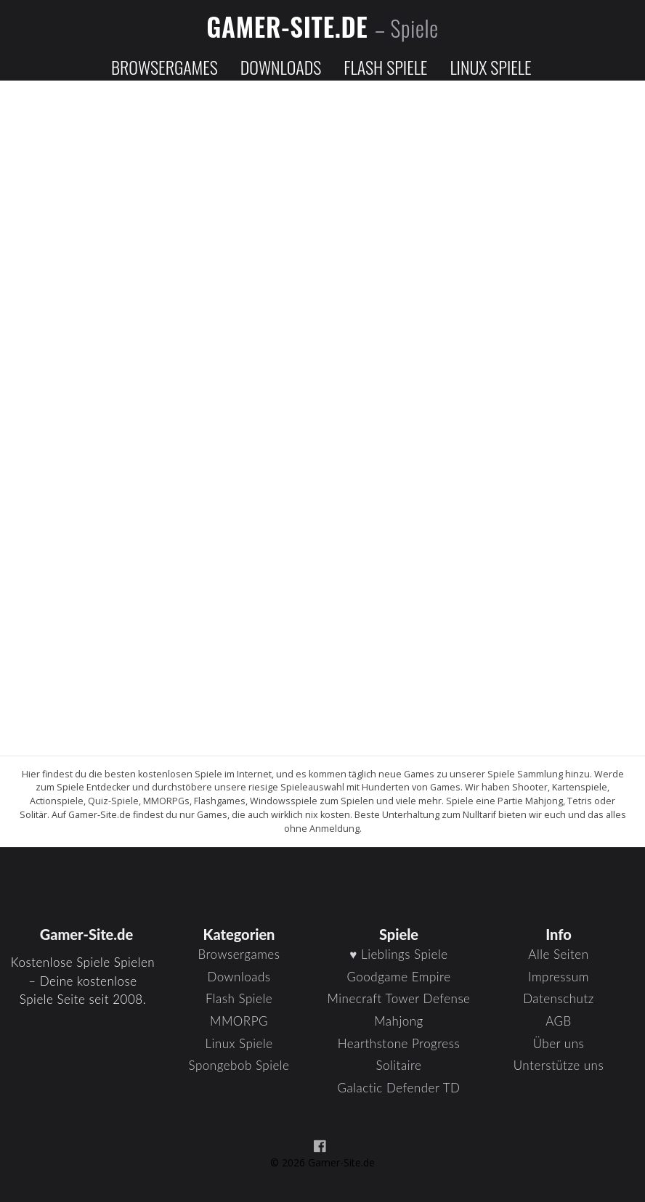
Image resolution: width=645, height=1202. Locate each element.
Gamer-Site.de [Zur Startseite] (322, 26)
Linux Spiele (490, 67)
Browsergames (164, 67)
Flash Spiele (385, 67)
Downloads (280, 67)
